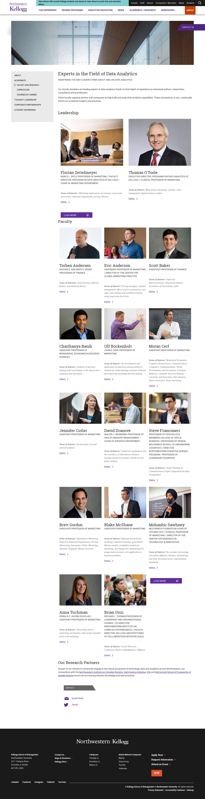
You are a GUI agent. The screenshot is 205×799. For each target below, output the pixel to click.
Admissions (168, 10)
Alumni (150, 3)
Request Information (163, 759)
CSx (149, 672)
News (121, 10)
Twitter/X (51, 782)
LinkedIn (15, 782)
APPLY (190, 10)
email (64, 202)
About (17, 75)
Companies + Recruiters (166, 3)
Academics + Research (143, 10)
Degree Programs (72, 10)
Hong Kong (124, 761)
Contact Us (188, 27)
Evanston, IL (94, 761)
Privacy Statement (155, 790)
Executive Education (100, 10)
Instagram (38, 782)
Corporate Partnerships (27, 105)
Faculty (134, 3)
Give (157, 773)
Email (132, 199)
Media (181, 3)
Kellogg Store (62, 762)
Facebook (26, 782)
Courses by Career (27, 94)
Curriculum (23, 89)
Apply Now (158, 755)
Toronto (122, 765)
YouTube (62, 782)
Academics (20, 80)
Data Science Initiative (135, 672)
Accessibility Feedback (175, 790)
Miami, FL (93, 765)
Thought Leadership (25, 100)
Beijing (121, 758)
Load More (70, 215)
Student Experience (25, 110)
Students (190, 3)
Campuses (93, 755)
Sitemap (190, 790)
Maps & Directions (64, 758)
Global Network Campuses (130, 755)
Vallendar (123, 768)
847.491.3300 (17, 768)
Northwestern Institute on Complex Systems (101, 672)
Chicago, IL (94, 758)
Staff (142, 3)
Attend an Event (161, 764)
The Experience (48, 10)
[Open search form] (200, 3)
